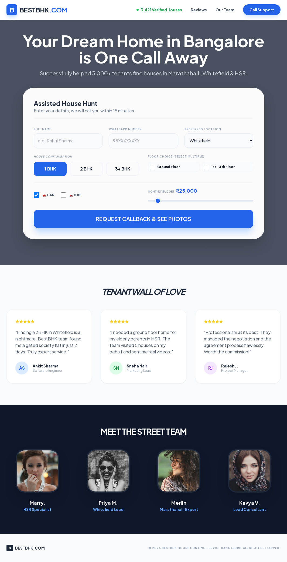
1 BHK (50, 169)
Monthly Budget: (172, 191)
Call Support (262, 9)
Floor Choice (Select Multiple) (176, 156)
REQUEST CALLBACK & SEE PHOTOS (143, 218)
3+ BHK (122, 169)
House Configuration (53, 156)
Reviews (199, 9)
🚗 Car (44, 195)
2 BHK (86, 169)
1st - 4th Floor (220, 167)
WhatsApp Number (125, 129)
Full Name (42, 129)
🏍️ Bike (71, 195)
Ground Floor (165, 167)
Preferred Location (202, 129)
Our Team (225, 9)
